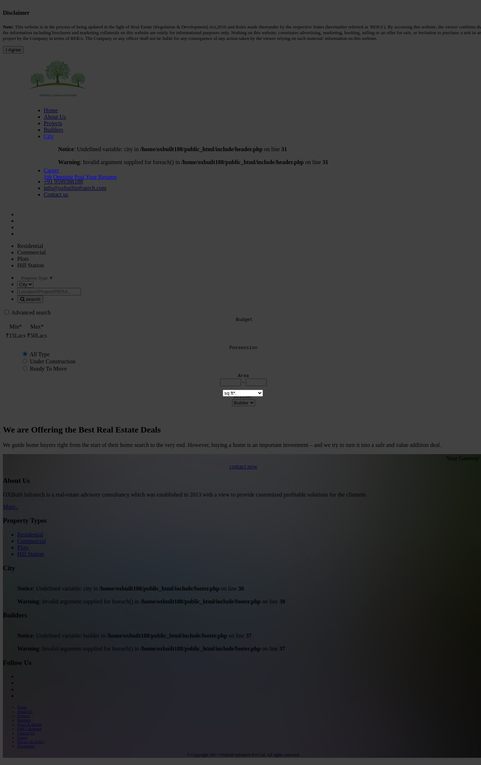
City (49, 136)
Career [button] (51, 170)
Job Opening (58, 177)
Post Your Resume (95, 177)
